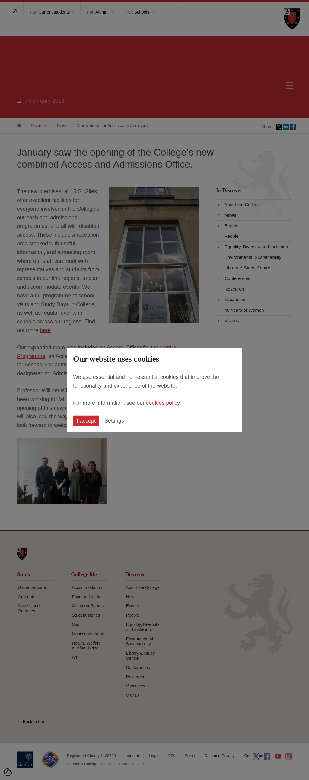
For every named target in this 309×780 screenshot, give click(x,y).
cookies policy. (163, 403)
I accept (86, 421)
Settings (114, 421)
